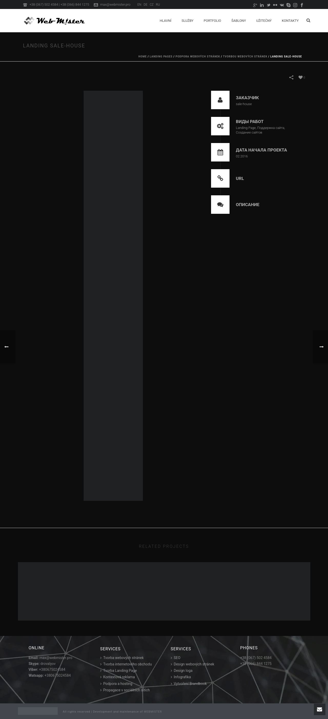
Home (142, 56)
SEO (176, 658)
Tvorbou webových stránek (245, 56)
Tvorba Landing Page (118, 671)
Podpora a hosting (116, 684)
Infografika (181, 677)
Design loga (182, 671)
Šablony (238, 21)
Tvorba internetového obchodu (126, 664)
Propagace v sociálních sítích (125, 690)
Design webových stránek (192, 664)
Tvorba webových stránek (122, 658)
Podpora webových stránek (197, 56)
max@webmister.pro (115, 4)
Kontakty (290, 21)
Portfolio (212, 21)
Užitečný (264, 21)
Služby (187, 21)
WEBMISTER (153, 711)
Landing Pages (161, 56)
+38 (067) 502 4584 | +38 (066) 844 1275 (59, 4)
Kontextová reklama (117, 677)
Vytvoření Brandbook (189, 684)
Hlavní (165, 21)
